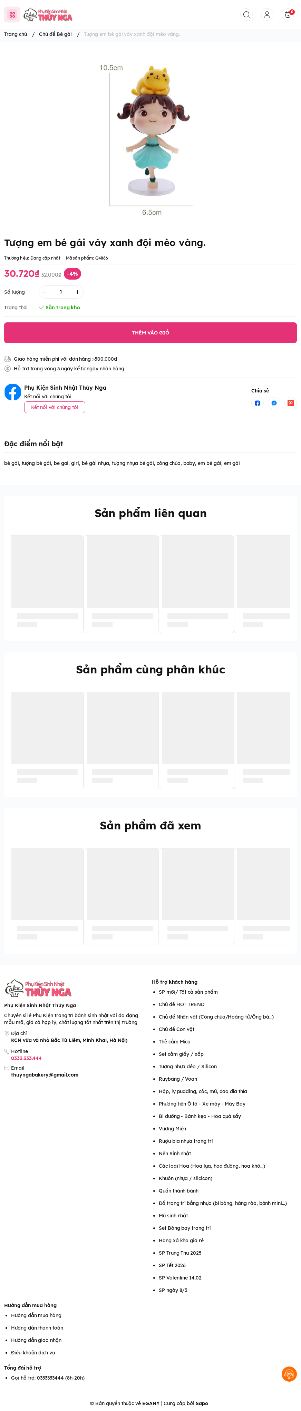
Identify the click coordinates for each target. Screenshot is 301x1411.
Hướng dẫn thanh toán (37, 1328)
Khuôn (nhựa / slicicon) (185, 1178)
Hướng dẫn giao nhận (36, 1340)
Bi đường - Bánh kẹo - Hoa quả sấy (200, 1116)
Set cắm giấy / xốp (181, 1054)
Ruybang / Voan (178, 1079)
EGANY (151, 1403)
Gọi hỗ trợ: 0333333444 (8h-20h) (48, 1378)
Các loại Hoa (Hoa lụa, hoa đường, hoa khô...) (212, 1166)
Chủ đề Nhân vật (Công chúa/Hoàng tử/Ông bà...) (216, 1017)
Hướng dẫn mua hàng (30, 1305)
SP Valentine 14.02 (180, 1278)
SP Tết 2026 (172, 1265)
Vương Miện (172, 1129)
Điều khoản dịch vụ (33, 1353)
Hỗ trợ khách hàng (174, 982)
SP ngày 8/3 (173, 1290)
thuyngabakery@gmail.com (44, 1075)
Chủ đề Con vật (176, 1029)
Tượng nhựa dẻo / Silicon (188, 1066)
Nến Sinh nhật (175, 1153)
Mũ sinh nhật (173, 1216)
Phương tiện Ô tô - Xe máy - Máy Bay (202, 1104)
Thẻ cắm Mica (175, 1042)
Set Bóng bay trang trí (185, 1228)
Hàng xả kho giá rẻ (181, 1240)
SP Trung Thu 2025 (180, 1253)
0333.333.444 (26, 1058)
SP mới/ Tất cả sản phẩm (188, 992)
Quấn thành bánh (178, 1191)
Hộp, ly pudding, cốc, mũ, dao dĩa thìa (203, 1091)
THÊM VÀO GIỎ (150, 333)
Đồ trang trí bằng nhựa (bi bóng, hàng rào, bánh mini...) (223, 1203)
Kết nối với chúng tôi (54, 407)
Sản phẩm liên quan (151, 513)
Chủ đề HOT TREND (181, 1004)
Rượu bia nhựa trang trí (186, 1141)
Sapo (202, 1403)
